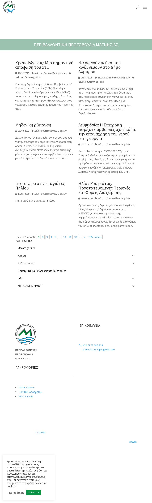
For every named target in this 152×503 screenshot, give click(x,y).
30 (75, 237)
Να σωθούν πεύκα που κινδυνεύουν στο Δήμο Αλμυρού (99, 67)
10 (64, 237)
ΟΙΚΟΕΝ (40, 432)
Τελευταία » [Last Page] (95, 237)
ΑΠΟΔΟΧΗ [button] (33, 492)
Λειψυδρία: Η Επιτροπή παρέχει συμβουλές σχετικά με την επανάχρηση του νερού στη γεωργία (107, 131)
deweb (133, 441)
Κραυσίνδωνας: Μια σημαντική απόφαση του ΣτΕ (44, 65)
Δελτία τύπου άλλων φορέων (50, 73)
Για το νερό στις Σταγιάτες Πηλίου (40, 185)
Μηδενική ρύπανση (33, 125)
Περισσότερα (16, 492)
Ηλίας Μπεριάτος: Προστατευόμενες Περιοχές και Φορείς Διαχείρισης (104, 187)
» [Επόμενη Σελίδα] (84, 237)
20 (70, 237)
